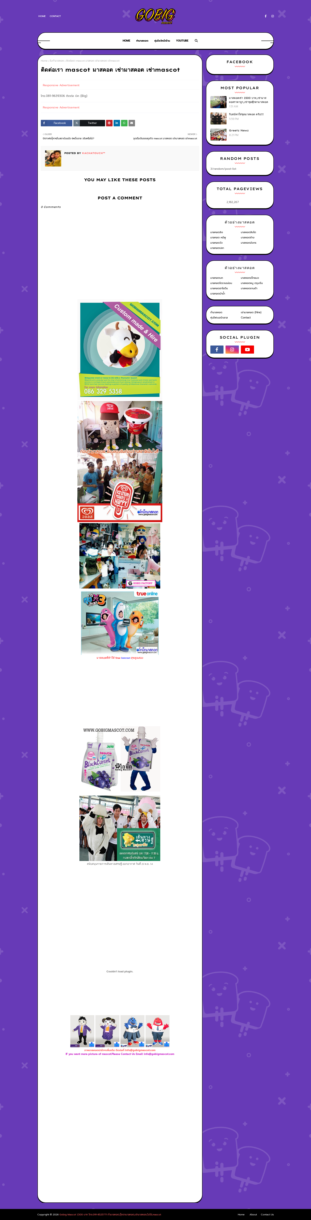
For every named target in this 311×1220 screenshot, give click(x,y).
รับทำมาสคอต (57, 61)
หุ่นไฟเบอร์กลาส (219, 317)
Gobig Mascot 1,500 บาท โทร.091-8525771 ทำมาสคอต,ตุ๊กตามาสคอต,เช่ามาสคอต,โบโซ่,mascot (110, 1214)
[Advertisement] (119, 1100)
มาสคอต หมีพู (218, 237)
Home (42, 16)
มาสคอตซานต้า (249, 288)
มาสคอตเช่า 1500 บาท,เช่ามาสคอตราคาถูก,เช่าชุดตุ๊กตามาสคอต (248, 100)
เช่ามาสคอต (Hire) (251, 312)
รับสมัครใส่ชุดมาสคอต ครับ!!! (246, 114)
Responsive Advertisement (61, 85)
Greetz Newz (239, 130)
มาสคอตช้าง (247, 237)
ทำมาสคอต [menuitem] (142, 41)
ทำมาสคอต (216, 312)
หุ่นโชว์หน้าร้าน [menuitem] (162, 41)
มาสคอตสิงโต (248, 232)
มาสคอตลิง (216, 232)
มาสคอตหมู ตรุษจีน (252, 283)
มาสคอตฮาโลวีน (219, 288)
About (253, 1214)
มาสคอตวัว (216, 243)
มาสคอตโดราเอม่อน (221, 283)
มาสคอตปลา (217, 248)
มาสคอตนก (216, 278)
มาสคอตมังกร (248, 243)
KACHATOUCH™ (93, 153)
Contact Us (267, 1214)
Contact (55, 16)
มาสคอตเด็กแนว (250, 278)
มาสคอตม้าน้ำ (217, 293)
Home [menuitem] (126, 41)
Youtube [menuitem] (182, 41)
